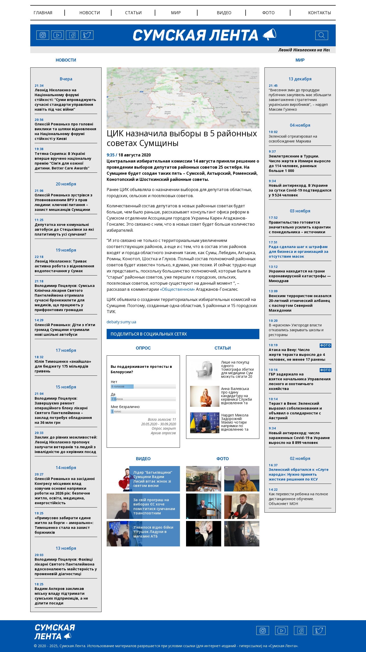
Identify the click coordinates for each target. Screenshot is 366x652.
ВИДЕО (143, 459)
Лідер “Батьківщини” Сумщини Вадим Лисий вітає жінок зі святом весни (152, 479)
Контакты (319, 13)
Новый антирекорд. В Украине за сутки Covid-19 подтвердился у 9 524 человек (300, 190)
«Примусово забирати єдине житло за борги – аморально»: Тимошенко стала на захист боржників (64, 525)
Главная (43, 13)
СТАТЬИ (223, 348)
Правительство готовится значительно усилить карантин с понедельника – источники (300, 227)
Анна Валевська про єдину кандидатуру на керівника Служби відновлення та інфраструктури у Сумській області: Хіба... (236, 401)
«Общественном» (177, 289)
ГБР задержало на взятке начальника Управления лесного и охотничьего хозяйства (300, 381)
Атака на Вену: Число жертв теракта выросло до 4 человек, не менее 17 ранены (297, 354)
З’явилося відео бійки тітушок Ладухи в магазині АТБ (153, 532)
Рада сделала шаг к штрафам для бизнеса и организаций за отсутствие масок (298, 251)
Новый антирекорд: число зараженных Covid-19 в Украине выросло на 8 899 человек (299, 437)
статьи (133, 13)
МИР (300, 60)
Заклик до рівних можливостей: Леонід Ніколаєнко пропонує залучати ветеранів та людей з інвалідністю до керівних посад (66, 444)
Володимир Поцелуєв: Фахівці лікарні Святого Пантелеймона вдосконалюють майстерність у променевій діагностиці (66, 566)
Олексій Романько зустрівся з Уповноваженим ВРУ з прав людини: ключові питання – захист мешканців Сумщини (63, 202)
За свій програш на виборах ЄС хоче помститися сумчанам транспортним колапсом (154, 508)
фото (268, 13)
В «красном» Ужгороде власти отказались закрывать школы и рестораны (296, 330)
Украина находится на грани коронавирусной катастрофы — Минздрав (300, 276)
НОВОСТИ (66, 60)
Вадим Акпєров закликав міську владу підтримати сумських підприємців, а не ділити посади (61, 595)
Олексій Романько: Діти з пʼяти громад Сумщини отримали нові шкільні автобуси (65, 329)
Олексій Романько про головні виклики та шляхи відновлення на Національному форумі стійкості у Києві (65, 131)
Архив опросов (163, 433)
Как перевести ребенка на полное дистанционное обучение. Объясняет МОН (298, 498)
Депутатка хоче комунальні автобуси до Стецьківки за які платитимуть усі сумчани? (64, 229)
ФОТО (223, 459)
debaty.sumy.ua (121, 322)
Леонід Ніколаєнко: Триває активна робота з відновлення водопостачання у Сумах (64, 266)
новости (89, 13)
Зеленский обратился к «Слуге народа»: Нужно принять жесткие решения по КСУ (299, 474)
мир (176, 13)
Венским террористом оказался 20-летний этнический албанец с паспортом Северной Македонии (300, 303)
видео (224, 13)
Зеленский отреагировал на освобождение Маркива (293, 138)
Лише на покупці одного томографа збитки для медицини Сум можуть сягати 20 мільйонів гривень (237, 371)
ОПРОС (143, 348)
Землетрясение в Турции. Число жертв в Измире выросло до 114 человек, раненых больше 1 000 (300, 163)
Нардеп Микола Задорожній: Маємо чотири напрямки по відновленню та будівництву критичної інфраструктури (234, 427)
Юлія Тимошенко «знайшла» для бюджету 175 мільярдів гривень (63, 366)
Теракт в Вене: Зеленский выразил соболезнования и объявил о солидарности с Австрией (295, 410)
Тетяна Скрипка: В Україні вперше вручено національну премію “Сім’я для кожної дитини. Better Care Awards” (63, 160)
